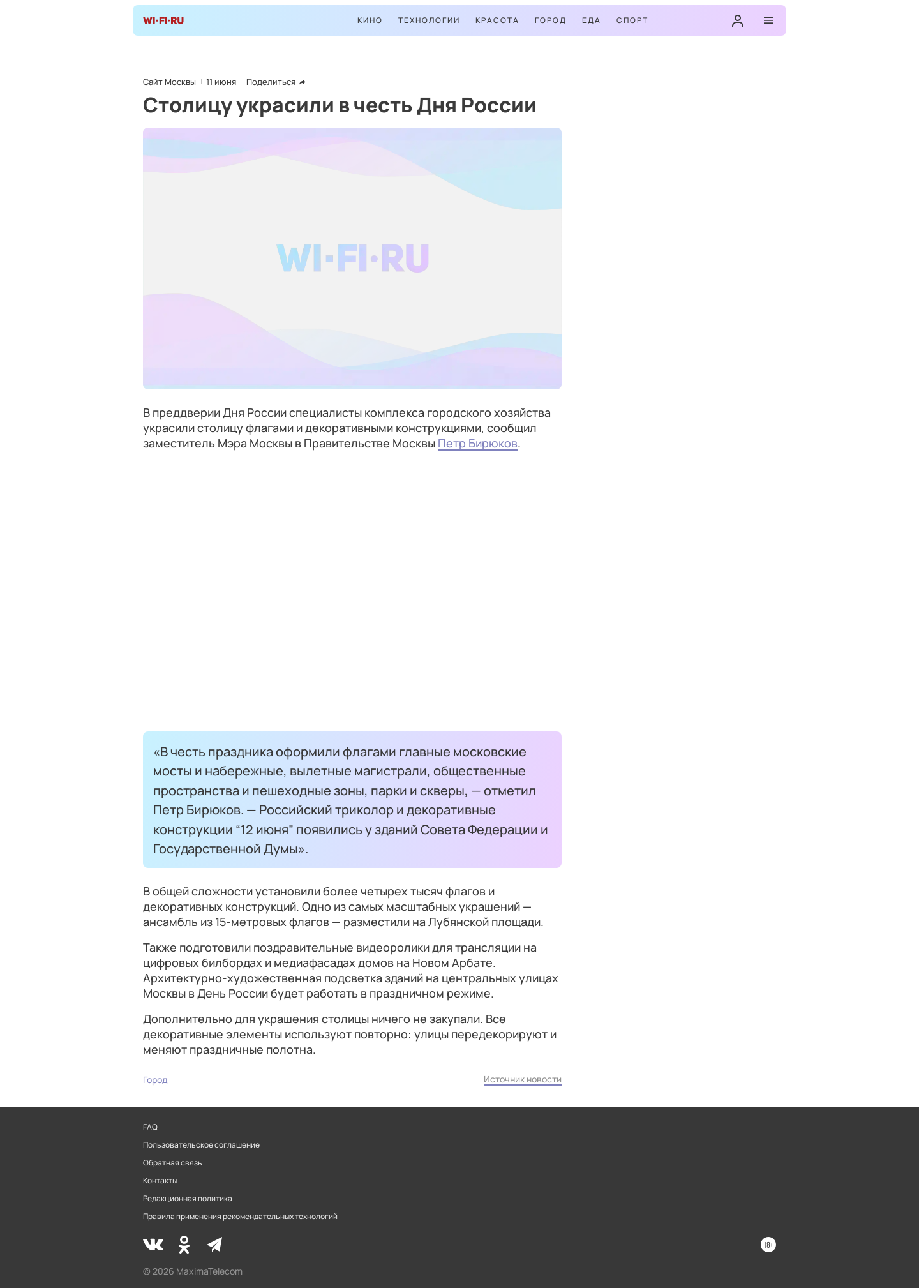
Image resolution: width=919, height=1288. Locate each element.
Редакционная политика (187, 1199)
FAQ (150, 1127)
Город (551, 20)
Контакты (160, 1181)
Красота (497, 20)
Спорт (632, 20)
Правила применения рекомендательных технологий (240, 1216)
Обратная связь (172, 1163)
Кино (370, 20)
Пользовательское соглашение (201, 1145)
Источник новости (523, 1079)
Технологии (429, 20)
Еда (591, 20)
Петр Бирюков (478, 443)
